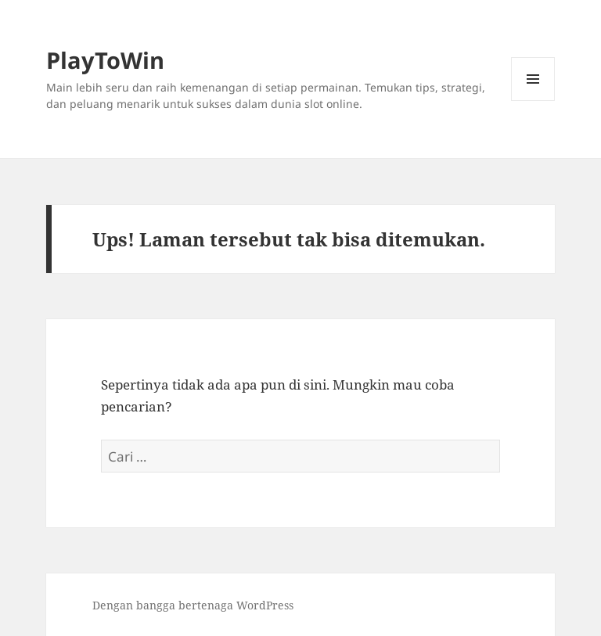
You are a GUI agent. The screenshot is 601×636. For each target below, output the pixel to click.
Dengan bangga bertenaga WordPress (192, 605)
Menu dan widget (533, 100)
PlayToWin (105, 60)
